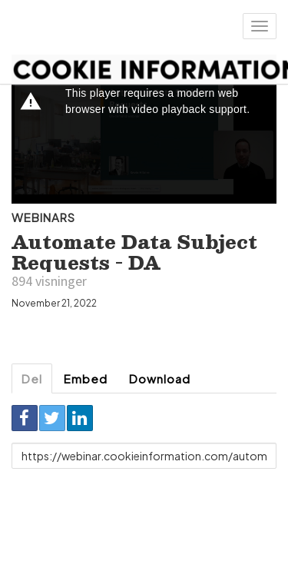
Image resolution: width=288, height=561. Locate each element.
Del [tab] (32, 378)
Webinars (43, 217)
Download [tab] (159, 378)
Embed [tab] (86, 378)
